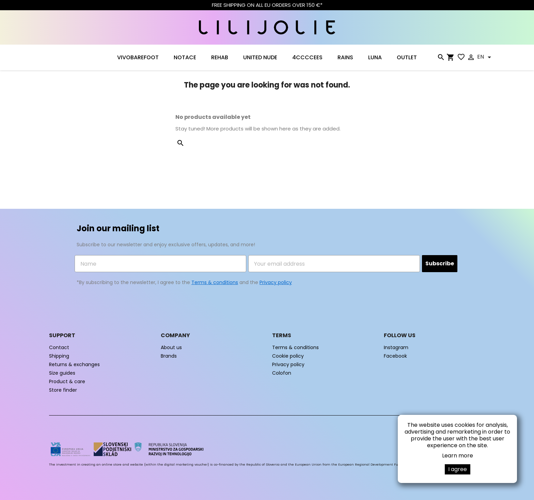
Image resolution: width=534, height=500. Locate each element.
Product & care (67, 381)
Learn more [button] (457, 455)
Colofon (281, 373)
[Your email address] (334, 263)
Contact (59, 347)
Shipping (59, 356)
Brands (169, 356)
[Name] (160, 263)
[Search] (441, 58)
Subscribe (439, 263)
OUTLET (407, 57)
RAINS (345, 57)
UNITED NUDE (260, 57)
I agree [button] (457, 469)
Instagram (396, 347)
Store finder (63, 390)
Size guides (62, 373)
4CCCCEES (307, 57)
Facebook (395, 356)
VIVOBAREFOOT (138, 57)
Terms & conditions (214, 282)
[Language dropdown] (485, 57)
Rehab (219, 57)
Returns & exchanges (74, 364)
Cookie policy (288, 356)
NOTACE (185, 57)
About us (171, 347)
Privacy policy (276, 282)
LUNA (375, 57)
